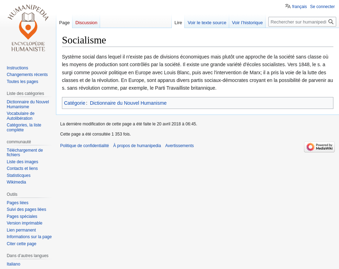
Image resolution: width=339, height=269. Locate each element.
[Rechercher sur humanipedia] (302, 22)
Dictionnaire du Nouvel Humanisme (128, 103)
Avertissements (179, 145)
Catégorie (74, 103)
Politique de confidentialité (84, 145)
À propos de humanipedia (137, 145)
